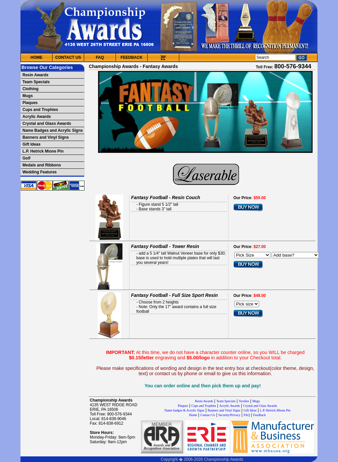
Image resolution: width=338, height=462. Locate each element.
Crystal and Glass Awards (46, 123)
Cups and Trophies (40, 109)
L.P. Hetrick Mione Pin (42, 151)
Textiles (244, 401)
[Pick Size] (252, 255)
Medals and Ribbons (41, 165)
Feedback (259, 415)
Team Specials (36, 82)
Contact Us (207, 415)
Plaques (30, 102)
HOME (37, 57)
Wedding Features (39, 172)
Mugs (27, 95)
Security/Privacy (229, 415)
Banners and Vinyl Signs (45, 137)
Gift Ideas (31, 144)
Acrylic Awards (36, 116)
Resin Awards (35, 75)
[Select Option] (295, 255)
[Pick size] (246, 304)
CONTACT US (68, 57)
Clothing (30, 89)
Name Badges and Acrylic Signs (52, 130)
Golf (26, 158)
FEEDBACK (131, 57)
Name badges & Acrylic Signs (184, 410)
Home (193, 415)
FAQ (100, 57)
